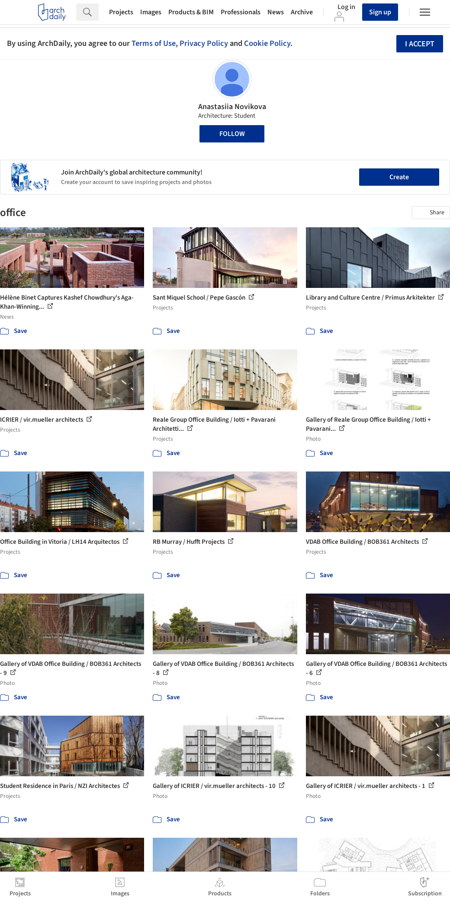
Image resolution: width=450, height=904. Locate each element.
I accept (419, 44)
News (275, 12)
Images (150, 12)
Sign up (380, 12)
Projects (121, 12)
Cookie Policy (267, 43)
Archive (302, 12)
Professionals (240, 12)
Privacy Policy (204, 43)
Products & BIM (191, 12)
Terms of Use (154, 43)
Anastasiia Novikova (232, 106)
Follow (232, 134)
